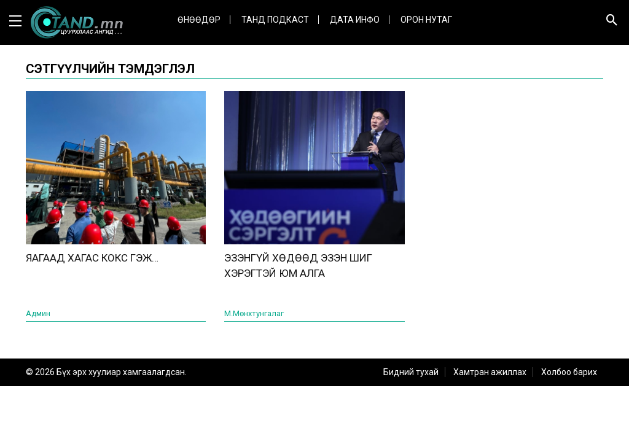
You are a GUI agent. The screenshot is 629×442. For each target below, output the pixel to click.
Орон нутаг (426, 19)
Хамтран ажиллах (489, 372)
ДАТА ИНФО (355, 19)
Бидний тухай (411, 372)
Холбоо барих (569, 372)
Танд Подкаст (275, 19)
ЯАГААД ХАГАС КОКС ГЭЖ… (92, 258)
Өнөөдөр (199, 19)
